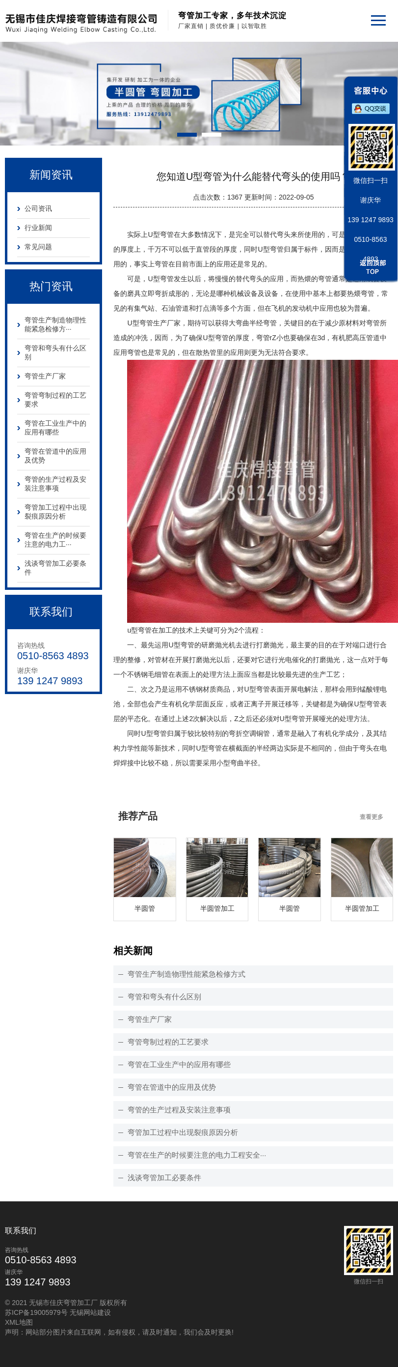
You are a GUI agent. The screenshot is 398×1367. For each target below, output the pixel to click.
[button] (187, 135)
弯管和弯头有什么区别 (55, 352)
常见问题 (38, 247)
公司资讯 (38, 208)
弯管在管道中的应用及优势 (55, 455)
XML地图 (19, 1322)
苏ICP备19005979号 (36, 1312)
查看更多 (371, 817)
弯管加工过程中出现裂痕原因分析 (55, 511)
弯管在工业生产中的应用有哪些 (55, 427)
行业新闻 (38, 228)
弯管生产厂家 (45, 376)
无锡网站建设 (90, 1312)
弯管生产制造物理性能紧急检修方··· (55, 324)
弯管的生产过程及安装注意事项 (55, 483)
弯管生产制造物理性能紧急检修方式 (186, 974)
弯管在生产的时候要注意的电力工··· (55, 539)
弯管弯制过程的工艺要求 (55, 399)
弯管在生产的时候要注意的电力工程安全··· (197, 1155)
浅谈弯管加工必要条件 (55, 567)
